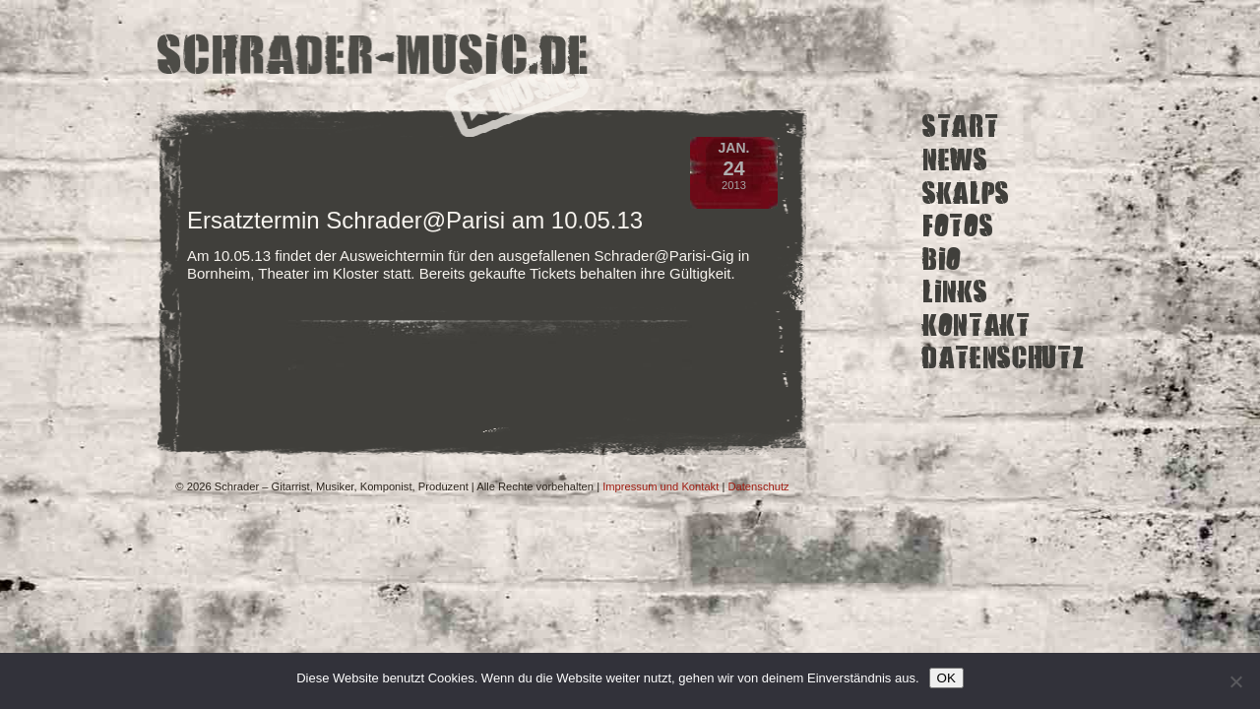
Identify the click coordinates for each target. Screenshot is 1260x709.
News (955, 160)
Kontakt (976, 325)
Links (954, 292)
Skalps (966, 192)
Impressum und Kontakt (660, 486)
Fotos (957, 226)
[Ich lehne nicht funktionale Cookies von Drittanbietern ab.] (1235, 681)
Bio (942, 258)
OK (946, 678)
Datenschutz (1003, 358)
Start (960, 126)
